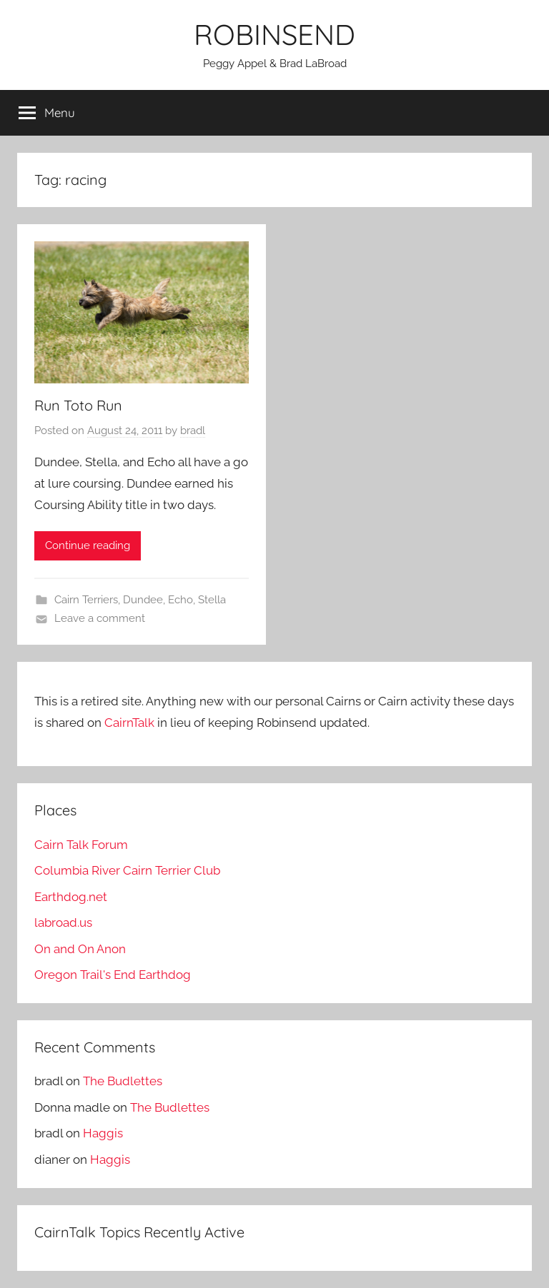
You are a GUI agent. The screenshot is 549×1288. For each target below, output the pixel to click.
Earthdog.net (70, 897)
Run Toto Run (78, 405)
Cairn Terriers (86, 599)
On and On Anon (80, 949)
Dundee (143, 599)
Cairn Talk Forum (81, 844)
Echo (180, 599)
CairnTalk (129, 722)
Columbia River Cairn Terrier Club (127, 870)
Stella (212, 599)
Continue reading (87, 545)
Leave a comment (99, 618)
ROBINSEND (274, 34)
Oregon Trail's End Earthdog (112, 974)
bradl (192, 430)
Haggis (103, 1133)
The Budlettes (122, 1081)
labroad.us (63, 922)
